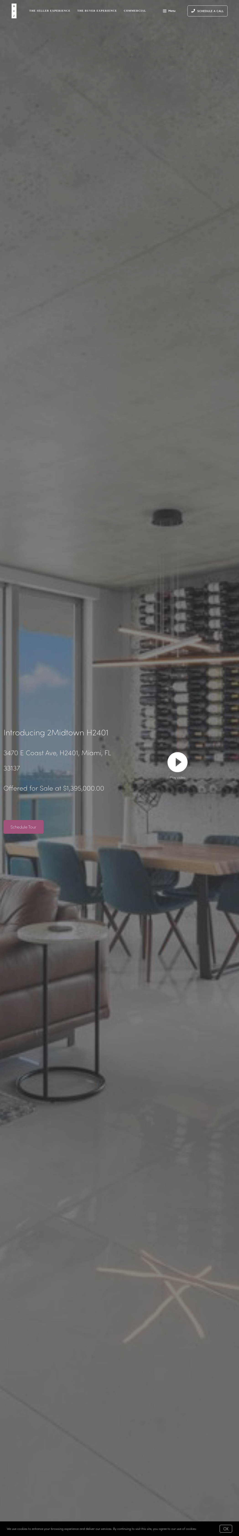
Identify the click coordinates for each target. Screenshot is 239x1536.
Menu (169, 11)
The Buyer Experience (97, 10)
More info (204, 1528)
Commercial (135, 10)
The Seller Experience (49, 10)
